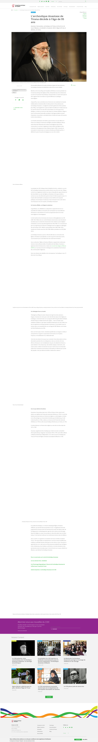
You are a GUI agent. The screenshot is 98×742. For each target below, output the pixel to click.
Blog (85, 6)
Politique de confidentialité (22, 630)
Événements (53, 6)
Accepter (78, 739)
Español (84, 17)
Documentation (72, 6)
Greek (85, 18)
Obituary (14, 92)
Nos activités (59, 6)
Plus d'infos (37, 740)
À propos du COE (33, 6)
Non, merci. (85, 739)
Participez (66, 6)
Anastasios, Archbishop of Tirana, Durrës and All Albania (19, 90)
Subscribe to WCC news (18, 108)
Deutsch (84, 15)
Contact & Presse (80, 6)
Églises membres (41, 6)
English (84, 13)
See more (49, 696)
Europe (74, 85)
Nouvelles (47, 6)
